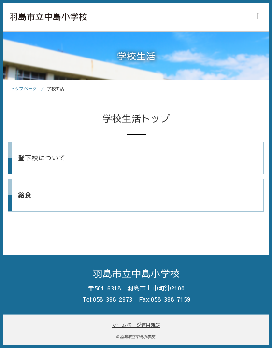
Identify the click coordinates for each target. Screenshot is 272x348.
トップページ (24, 88)
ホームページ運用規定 (136, 324)
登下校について (41, 157)
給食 (24, 195)
